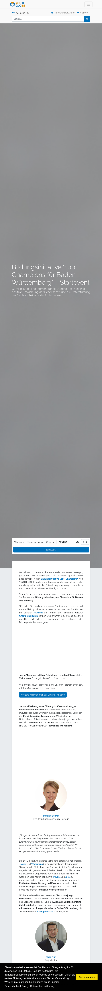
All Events (20, 12)
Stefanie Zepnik (51, 816)
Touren (22, 864)
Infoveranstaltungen (63, 12)
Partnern (38, 612)
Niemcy (82, 12)
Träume (57, 877)
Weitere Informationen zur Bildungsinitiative (43, 695)
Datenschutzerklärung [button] (42, 986)
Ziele (68, 877)
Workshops (37, 864)
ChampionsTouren (28, 616)
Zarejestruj (51, 549)
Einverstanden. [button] (87, 977)
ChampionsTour (45, 911)
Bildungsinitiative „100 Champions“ (59, 579)
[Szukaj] (87, 19)
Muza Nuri (51, 957)
